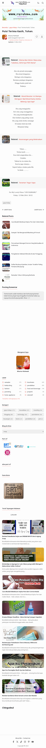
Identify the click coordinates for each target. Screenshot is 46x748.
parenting (8, 392)
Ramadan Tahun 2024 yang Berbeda (23, 275)
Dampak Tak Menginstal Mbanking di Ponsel (25, 232)
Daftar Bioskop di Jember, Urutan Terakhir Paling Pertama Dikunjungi (26, 265)
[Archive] (23, 432)
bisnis (18, 419)
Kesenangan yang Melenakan (30, 139)
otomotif (30, 395)
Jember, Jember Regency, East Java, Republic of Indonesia (26, 40)
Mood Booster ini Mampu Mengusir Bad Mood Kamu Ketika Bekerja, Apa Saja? (28, 99)
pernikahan (35, 414)
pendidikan (31, 385)
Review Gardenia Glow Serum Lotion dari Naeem (19, 696)
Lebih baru (39, 210)
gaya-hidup (6, 203)
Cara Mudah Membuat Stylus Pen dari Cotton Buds (27, 222)
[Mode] (38, 3)
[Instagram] (25, 742)
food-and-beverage (33, 389)
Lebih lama (7, 210)
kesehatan (30, 382)
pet (40, 419)
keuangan (6, 419)
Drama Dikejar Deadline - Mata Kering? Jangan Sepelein (22, 617)
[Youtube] (33, 742)
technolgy (21, 414)
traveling (36, 410)
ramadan (7, 382)
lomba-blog (8, 385)
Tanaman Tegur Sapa (27, 183)
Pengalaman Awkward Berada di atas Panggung (26, 254)
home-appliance (10, 395)
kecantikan (22, 410)
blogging (7, 414)
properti (30, 392)
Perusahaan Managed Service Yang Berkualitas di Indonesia (27, 244)
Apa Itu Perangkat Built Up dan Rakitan (16, 670)
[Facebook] (13, 742)
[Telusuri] (43, 3)
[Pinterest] (29, 742)
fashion (7, 389)
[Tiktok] (21, 742)
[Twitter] (17, 742)
